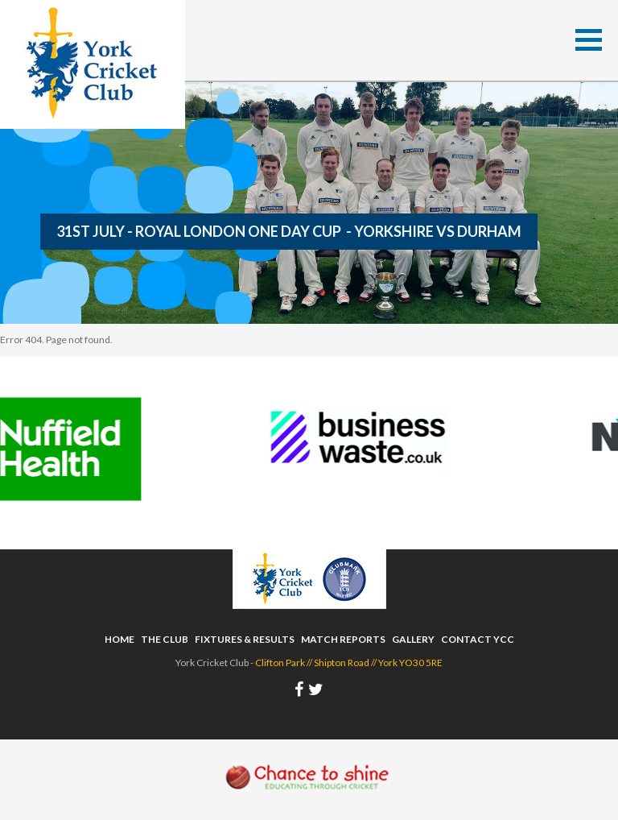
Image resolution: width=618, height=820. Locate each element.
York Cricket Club (92, 64)
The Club (164, 639)
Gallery (413, 639)
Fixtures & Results (245, 639)
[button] (588, 40)
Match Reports (343, 639)
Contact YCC (477, 639)
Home (119, 639)
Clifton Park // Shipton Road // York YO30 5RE (349, 662)
